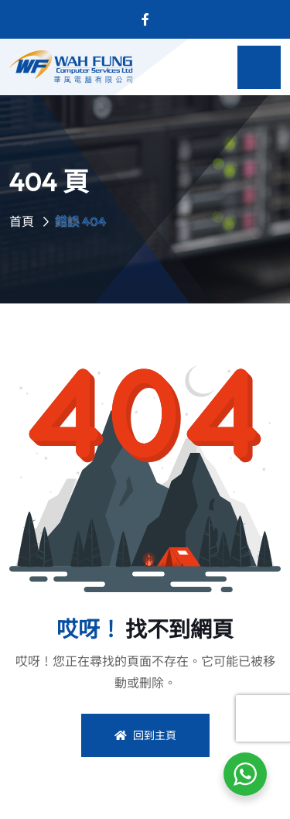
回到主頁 (145, 735)
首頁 (21, 221)
